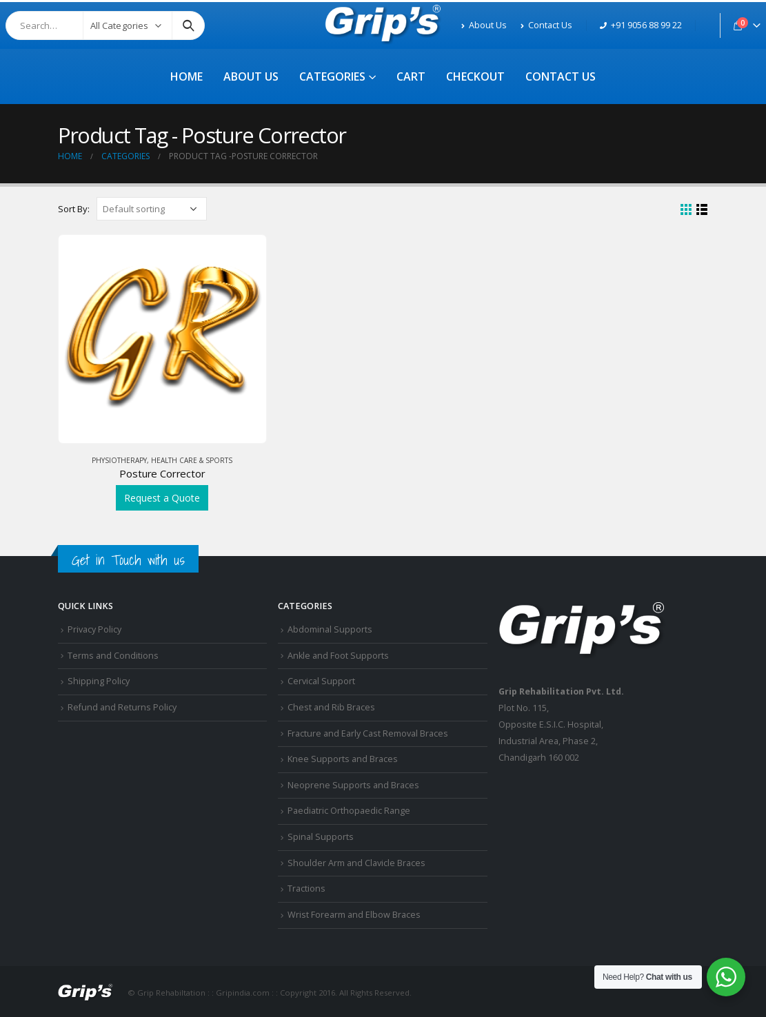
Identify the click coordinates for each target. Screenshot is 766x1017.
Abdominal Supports (330, 629)
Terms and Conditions (113, 655)
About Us (484, 25)
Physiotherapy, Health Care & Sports (162, 460)
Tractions (306, 888)
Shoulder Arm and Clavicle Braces (356, 863)
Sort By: (74, 209)
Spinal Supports (321, 837)
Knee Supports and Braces (343, 759)
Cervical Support (321, 681)
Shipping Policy (99, 681)
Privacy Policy (94, 629)
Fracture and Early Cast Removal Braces (368, 733)
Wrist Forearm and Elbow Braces (354, 915)
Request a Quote (162, 497)
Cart (410, 76)
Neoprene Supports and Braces (353, 785)
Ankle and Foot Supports (338, 655)
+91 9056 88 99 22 (641, 25)
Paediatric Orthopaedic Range (349, 810)
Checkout (475, 76)
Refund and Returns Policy (122, 707)
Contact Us (546, 25)
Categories (332, 76)
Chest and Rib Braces (331, 707)
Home (186, 76)
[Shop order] (152, 208)
